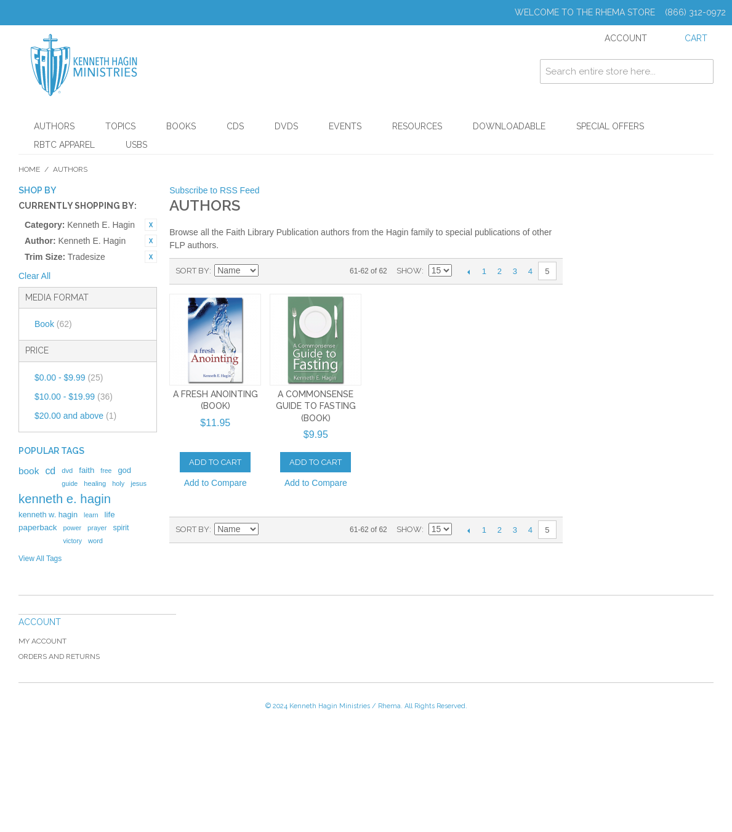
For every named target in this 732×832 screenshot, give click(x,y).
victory (72, 540)
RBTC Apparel (64, 145)
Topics (120, 126)
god (124, 470)
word (95, 540)
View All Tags (40, 558)
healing (95, 483)
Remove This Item (151, 225)
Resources (417, 126)
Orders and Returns (59, 656)
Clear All (34, 276)
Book (53, 324)
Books (181, 126)
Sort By (192, 270)
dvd (67, 470)
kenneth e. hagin (64, 499)
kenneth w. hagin (48, 514)
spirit (121, 527)
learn (91, 515)
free (105, 470)
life (110, 514)
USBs (136, 145)
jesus (139, 483)
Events (345, 126)
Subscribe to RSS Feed (214, 190)
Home (29, 169)
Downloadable (509, 126)
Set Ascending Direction (269, 271)
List (313, 271)
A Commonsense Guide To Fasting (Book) (316, 406)
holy (118, 483)
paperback (37, 527)
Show (409, 270)
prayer (97, 527)
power (72, 527)
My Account (42, 641)
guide (70, 483)
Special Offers (610, 126)
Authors (54, 126)
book (28, 471)
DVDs (286, 126)
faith (86, 470)
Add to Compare (215, 483)
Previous (469, 271)
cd (50, 471)
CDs (235, 126)
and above (75, 416)
